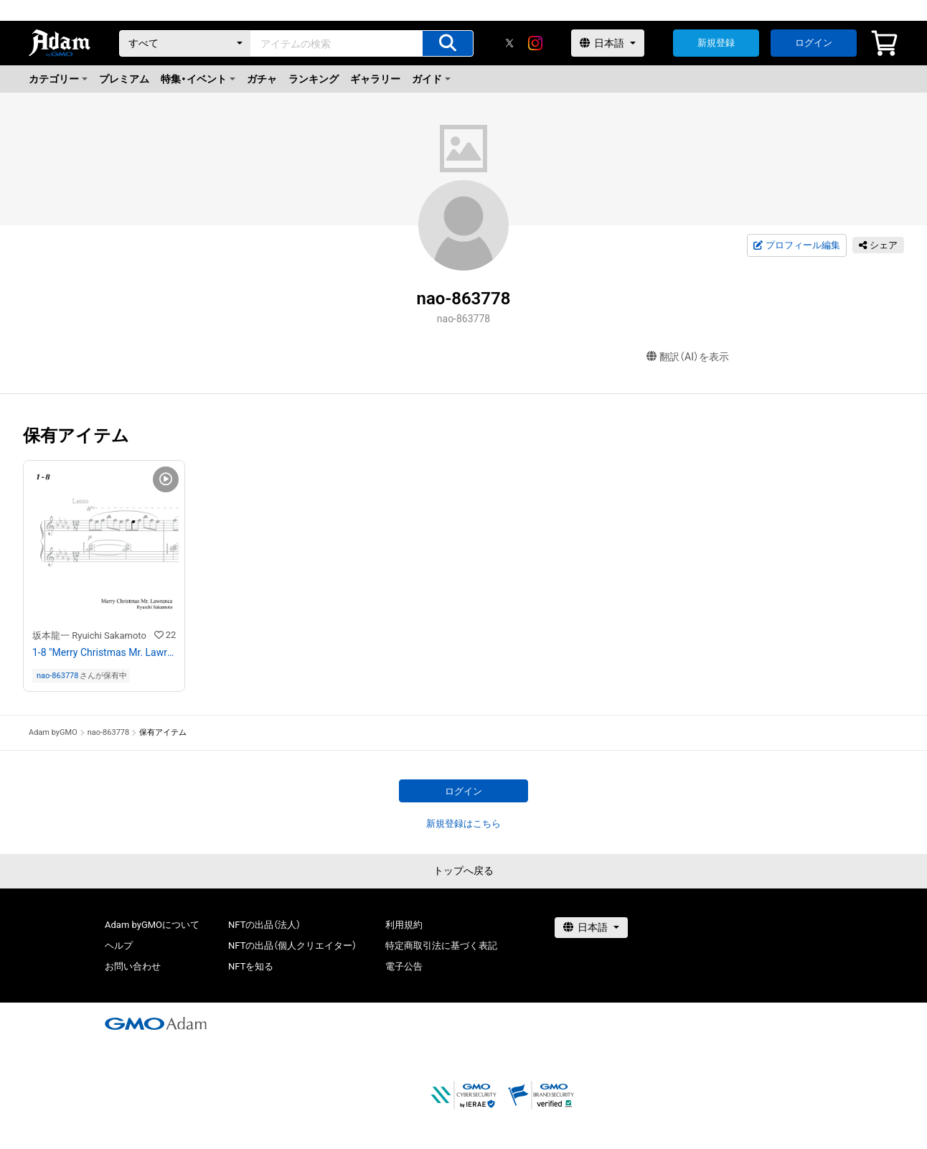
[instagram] (535, 43)
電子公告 (404, 966)
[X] (509, 43)
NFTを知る (250, 966)
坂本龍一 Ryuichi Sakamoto (89, 635)
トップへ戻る (463, 870)
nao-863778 (57, 676)
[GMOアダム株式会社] (156, 1023)
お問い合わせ (133, 966)
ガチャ (262, 79)
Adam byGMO (53, 732)
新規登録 (716, 42)
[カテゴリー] (185, 43)
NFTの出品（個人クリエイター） (292, 945)
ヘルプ (119, 945)
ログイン (813, 42)
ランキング (313, 79)
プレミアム (124, 79)
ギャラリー (375, 79)
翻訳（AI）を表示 (687, 357)
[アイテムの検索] (448, 43)
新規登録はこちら (463, 823)
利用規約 (404, 924)
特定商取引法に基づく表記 (441, 945)
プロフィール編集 (796, 245)
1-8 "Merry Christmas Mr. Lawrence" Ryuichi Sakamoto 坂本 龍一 (104, 652)
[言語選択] (607, 43)
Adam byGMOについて (152, 924)
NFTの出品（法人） (264, 924)
